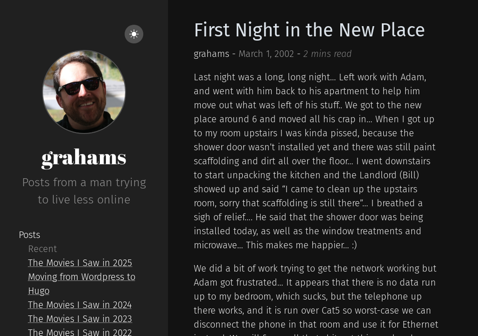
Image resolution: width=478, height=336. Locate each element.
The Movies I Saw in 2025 (80, 262)
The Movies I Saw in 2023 (80, 318)
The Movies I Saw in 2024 (80, 304)
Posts (29, 234)
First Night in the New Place (309, 30)
